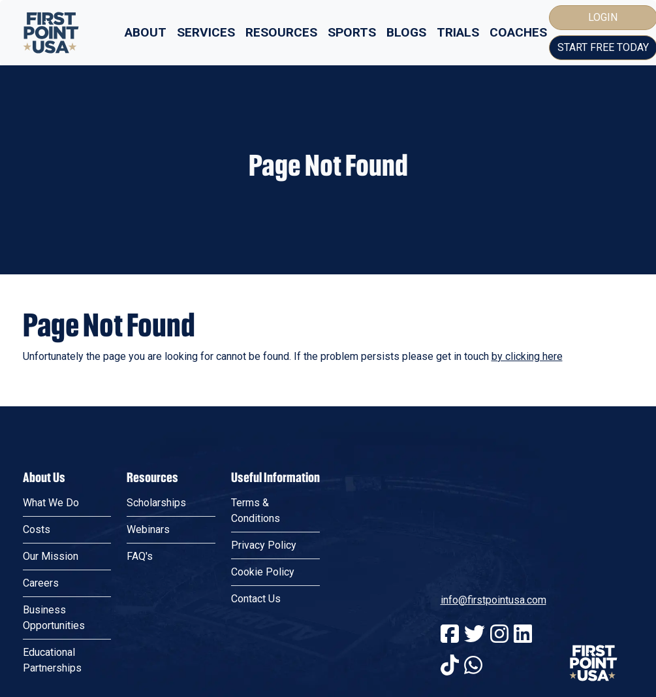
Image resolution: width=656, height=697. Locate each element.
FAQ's (140, 556)
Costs (36, 529)
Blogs (406, 32)
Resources (281, 32)
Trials (458, 32)
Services (206, 32)
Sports (352, 32)
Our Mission (50, 556)
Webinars (148, 529)
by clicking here (527, 356)
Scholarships (156, 502)
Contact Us (256, 598)
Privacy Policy (263, 545)
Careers (41, 583)
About (145, 32)
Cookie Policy (262, 572)
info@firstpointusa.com (493, 600)
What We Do (51, 502)
